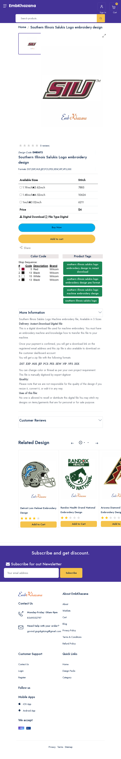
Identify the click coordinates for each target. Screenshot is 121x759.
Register (22, 672)
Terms (60, 742)
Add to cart (56, 239)
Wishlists (66, 606)
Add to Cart (38, 519)
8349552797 (34, 613)
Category (67, 672)
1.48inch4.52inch (34, 195)
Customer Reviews (32, 420)
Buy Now (57, 227)
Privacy (52, 742)
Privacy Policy (69, 625)
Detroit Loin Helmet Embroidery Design (32, 506)
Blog (65, 619)
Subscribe (71, 568)
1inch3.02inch (32, 202)
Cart (65, 612)
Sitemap (68, 742)
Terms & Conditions (72, 632)
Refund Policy (69, 638)
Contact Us (23, 659)
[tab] (32, 43)
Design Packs (69, 666)
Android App (26, 706)
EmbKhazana (22, 5)
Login (21, 666)
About (65, 599)
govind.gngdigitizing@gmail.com (44, 626)
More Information (32, 312)
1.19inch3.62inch (34, 187)
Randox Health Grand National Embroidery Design (78, 505)
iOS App (24, 699)
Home (65, 659)
